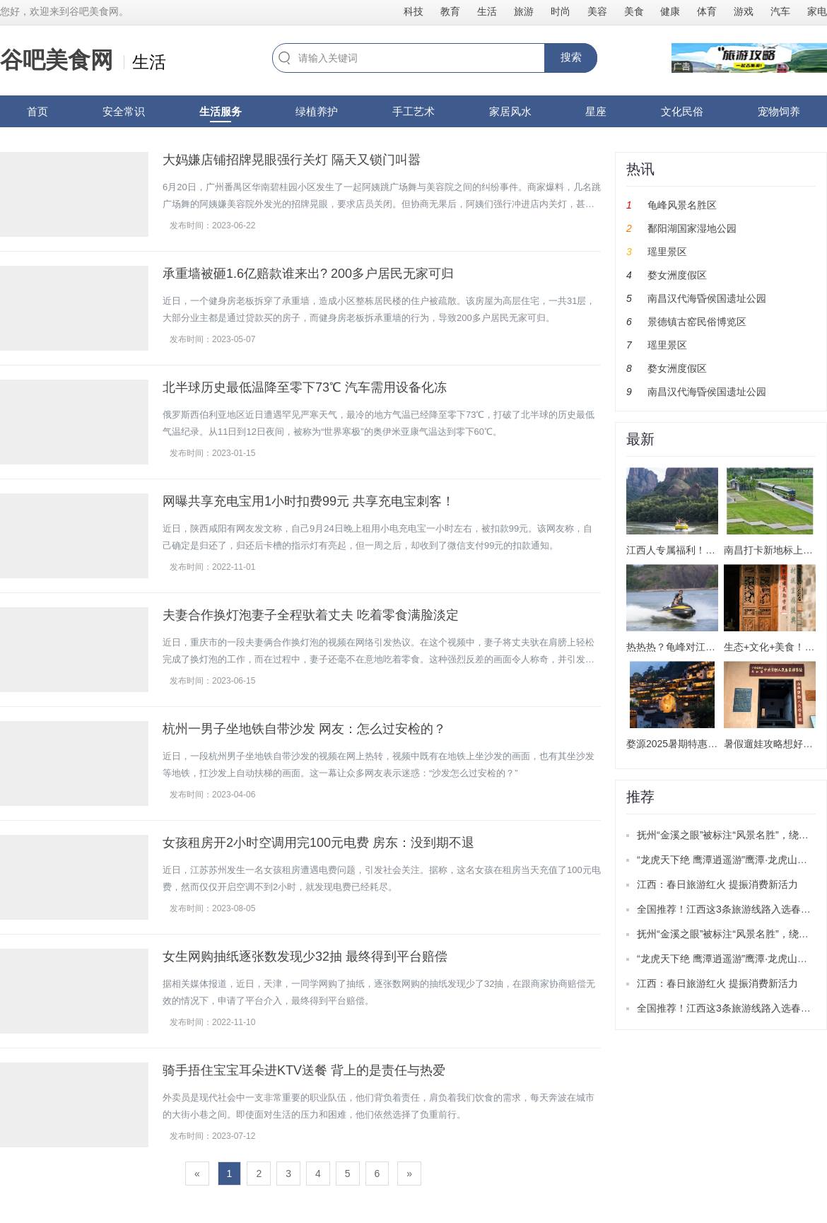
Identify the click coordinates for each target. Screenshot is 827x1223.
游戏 (743, 11)
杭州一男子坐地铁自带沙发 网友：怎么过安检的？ (304, 729)
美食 (634, 11)
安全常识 (123, 111)
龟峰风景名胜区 (682, 205)
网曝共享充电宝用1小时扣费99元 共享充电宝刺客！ (308, 501)
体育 (707, 11)
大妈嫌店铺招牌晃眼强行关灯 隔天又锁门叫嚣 (292, 160)
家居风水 (510, 111)
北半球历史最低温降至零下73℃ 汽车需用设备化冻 (305, 387)
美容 (597, 11)
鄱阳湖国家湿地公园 (692, 228)
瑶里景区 (667, 251)
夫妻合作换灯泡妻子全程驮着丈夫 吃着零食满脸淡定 (311, 615)
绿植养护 (316, 111)
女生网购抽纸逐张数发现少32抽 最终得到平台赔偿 (305, 956)
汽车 (780, 11)
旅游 (524, 11)
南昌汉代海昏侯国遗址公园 (706, 298)
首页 (37, 111)
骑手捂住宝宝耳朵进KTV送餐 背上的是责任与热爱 (304, 1070)
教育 (450, 11)
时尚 (560, 11)
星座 (595, 111)
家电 (817, 11)
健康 (670, 11)
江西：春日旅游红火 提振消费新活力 (717, 884)
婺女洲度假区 (677, 275)
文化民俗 (682, 111)
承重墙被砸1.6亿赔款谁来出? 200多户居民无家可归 (308, 274)
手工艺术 (413, 111)
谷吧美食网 (56, 60)
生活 (487, 11)
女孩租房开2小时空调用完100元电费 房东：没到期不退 (318, 843)
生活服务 (220, 111)
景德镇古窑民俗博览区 (696, 321)
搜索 (571, 57)
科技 (413, 11)
